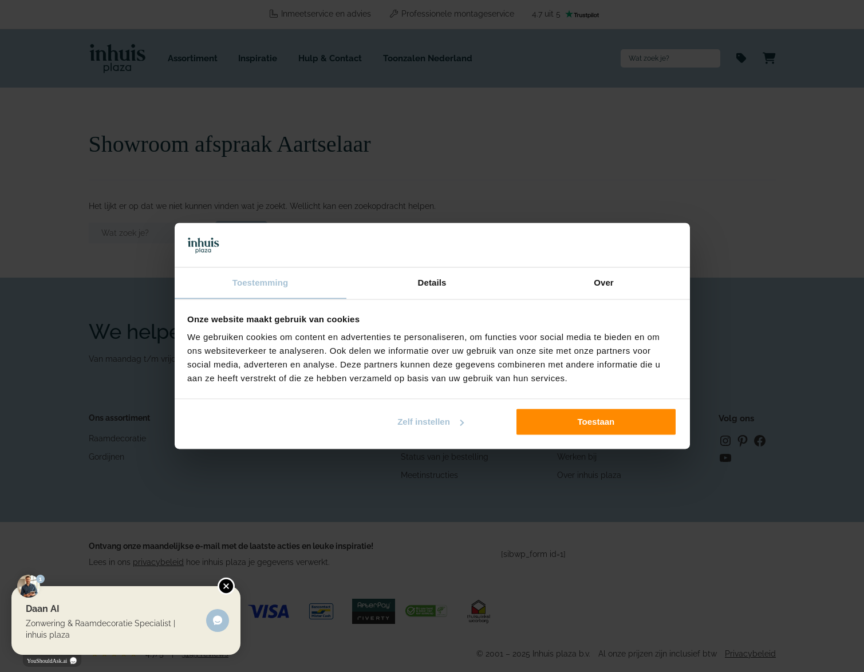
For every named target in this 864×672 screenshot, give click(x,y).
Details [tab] (432, 282)
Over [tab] (604, 282)
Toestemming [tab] (260, 282)
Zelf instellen (430, 422)
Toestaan (596, 422)
